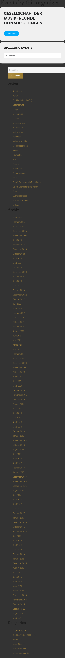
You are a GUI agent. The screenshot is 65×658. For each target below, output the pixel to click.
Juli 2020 (17, 381)
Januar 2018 (18, 472)
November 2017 (20, 481)
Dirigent (16, 109)
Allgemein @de (19, 630)
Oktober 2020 (19, 372)
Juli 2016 (17, 536)
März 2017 (17, 509)
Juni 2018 (17, 458)
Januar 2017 (18, 518)
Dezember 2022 (20, 295)
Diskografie (18, 114)
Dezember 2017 (20, 477)
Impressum (18, 127)
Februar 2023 (19, 290)
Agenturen (17, 91)
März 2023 (17, 285)
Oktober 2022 (19, 299)
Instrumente (18, 132)
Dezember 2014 (20, 595)
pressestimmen (19, 648)
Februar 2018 (19, 468)
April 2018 (17, 463)
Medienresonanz (20, 146)
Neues (15, 639)
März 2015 (17, 586)
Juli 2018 (17, 454)
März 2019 (17, 427)
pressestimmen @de (22, 653)
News (15, 150)
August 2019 (18, 404)
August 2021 (18, 331)
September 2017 (20, 486)
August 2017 (18, 490)
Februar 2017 (19, 513)
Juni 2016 (17, 540)
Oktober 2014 (19, 604)
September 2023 (20, 276)
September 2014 (20, 609)
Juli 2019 (17, 408)
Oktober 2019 (19, 399)
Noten (15, 159)
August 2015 (18, 568)
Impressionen (19, 123)
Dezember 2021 (20, 317)
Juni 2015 (17, 577)
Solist (15, 178)
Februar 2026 (19, 222)
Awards (16, 96)
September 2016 (20, 531)
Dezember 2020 (20, 363)
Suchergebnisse (20, 196)
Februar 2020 (19, 390)
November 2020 (20, 367)
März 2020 (17, 386)
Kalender (17, 137)
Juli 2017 (17, 495)
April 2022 (17, 308)
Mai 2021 (17, 340)
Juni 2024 (17, 258)
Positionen (17, 168)
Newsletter (17, 155)
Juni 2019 (17, 413)
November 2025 (20, 235)
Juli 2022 (17, 304)
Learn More (11, 33)
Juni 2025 (17, 240)
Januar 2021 (18, 358)
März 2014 (17, 618)
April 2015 (17, 581)
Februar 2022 (19, 313)
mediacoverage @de (22, 635)
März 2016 (17, 550)
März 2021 (17, 349)
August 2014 (18, 613)
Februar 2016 (19, 554)
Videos (16, 205)
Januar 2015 (18, 590)
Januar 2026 (18, 226)
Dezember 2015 (20, 563)
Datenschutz (18, 105)
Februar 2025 (19, 245)
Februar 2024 (19, 267)
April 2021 (17, 345)
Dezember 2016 (20, 522)
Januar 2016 (18, 559)
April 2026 (17, 217)
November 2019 (20, 395)
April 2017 (17, 504)
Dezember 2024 (20, 249)
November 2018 (20, 440)
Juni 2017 (17, 499)
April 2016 (17, 545)
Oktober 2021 (19, 322)
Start (15, 191)
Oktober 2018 (19, 445)
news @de (17, 644)
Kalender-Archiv (20, 141)
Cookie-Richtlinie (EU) (22, 100)
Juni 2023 (17, 281)
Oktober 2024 (19, 254)
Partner (16, 164)
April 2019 (17, 422)
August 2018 (18, 449)
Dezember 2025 (20, 231)
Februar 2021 (19, 354)
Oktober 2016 (19, 527)
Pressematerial (19, 173)
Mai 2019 (17, 417)
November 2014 (20, 600)
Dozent (16, 118)
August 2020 (18, 377)
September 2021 (20, 326)
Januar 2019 (18, 436)
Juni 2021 (17, 336)
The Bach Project (20, 200)
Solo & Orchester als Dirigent (25, 187)
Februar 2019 (19, 431)
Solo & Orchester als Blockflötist (27, 182)
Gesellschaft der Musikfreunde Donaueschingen (23, 18)
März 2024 (17, 263)
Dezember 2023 (20, 272)
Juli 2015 (17, 572)
